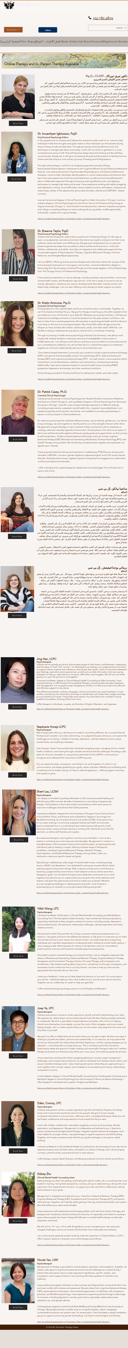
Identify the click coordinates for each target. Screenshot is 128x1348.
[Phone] (90, 17)
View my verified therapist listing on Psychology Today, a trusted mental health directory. (73, 1088)
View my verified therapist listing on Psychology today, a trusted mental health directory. (74, 218)
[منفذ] (48, 29)
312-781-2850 (103, 17)
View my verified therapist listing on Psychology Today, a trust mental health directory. (72, 1164)
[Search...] (108, 28)
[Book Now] (13, 29)
